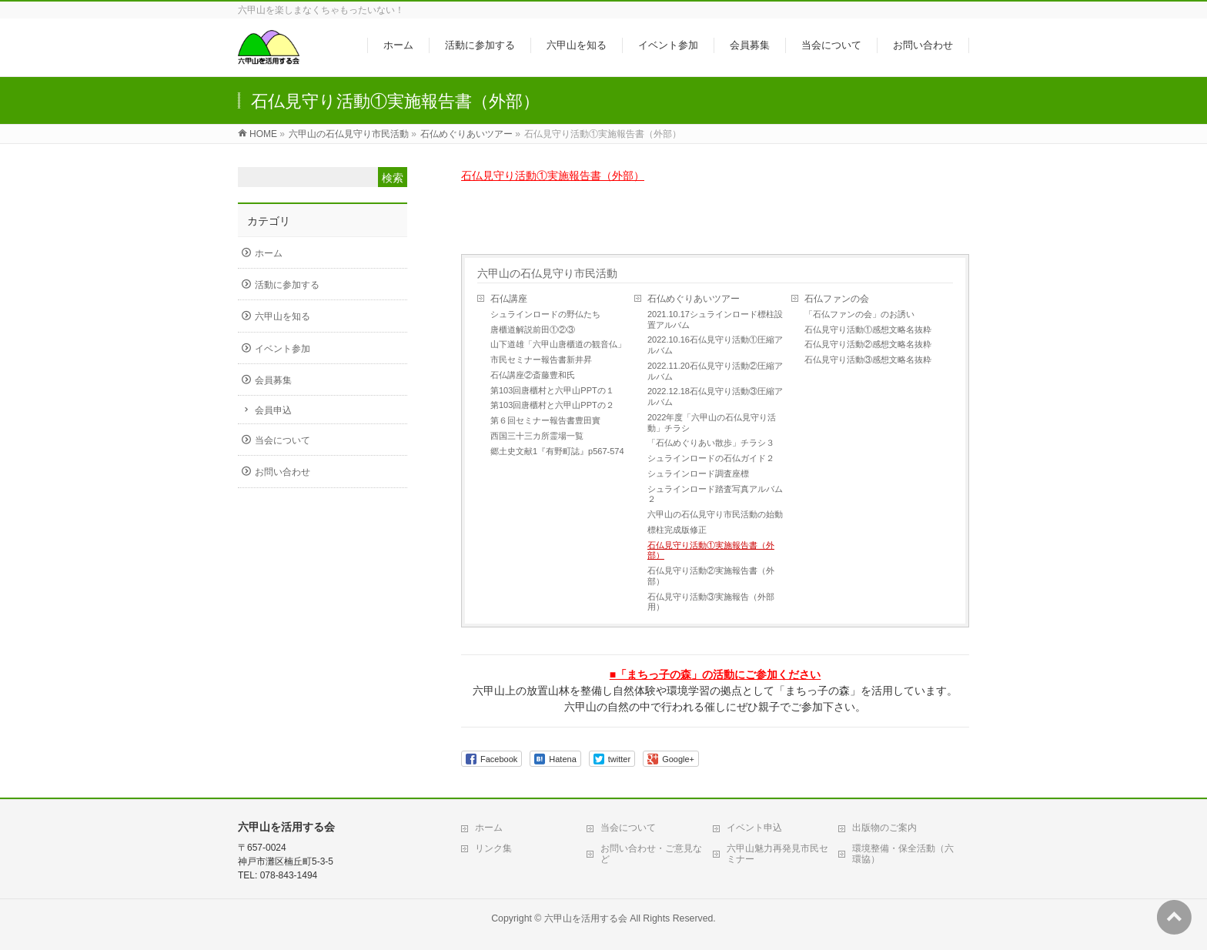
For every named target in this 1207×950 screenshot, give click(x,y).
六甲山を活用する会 (585, 918)
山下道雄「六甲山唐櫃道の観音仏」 (558, 344)
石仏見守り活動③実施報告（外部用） (710, 602)
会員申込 (273, 410)
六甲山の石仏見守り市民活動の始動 (715, 514)
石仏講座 (508, 298)
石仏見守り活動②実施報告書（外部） (710, 576)
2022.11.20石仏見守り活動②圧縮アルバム (715, 371)
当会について (282, 440)
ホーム (269, 253)
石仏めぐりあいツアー (693, 298)
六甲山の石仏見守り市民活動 (547, 273)
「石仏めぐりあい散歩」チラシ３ (710, 442)
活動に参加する (287, 284)
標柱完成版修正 (677, 529)
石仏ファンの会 (836, 298)
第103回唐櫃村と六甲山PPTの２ (552, 405)
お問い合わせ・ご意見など (651, 854)
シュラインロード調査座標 (698, 473)
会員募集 (273, 380)
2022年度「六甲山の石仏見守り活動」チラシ (711, 423)
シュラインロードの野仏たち (545, 314)
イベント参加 (282, 348)
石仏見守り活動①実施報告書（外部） (552, 175)
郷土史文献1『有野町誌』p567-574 (557, 451)
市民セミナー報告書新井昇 (541, 359)
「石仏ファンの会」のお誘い (859, 314)
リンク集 (493, 848)
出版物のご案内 (884, 827)
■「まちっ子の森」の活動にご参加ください (715, 674)
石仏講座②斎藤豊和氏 (532, 375)
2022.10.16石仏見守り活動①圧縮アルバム (715, 345)
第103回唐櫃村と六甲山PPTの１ (552, 390)
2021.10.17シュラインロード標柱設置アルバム (715, 319)
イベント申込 (754, 827)
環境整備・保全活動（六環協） (903, 854)
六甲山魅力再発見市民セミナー (777, 854)
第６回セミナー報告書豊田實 (545, 420)
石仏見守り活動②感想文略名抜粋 (867, 344)
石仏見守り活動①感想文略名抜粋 (867, 329)
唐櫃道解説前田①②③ (532, 329)
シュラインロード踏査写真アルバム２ (715, 494)
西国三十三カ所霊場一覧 (536, 435)
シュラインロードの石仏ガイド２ (710, 458)
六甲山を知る (282, 316)
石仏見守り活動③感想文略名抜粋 (867, 359)
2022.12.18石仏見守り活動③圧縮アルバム (715, 396)
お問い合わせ (282, 472)
